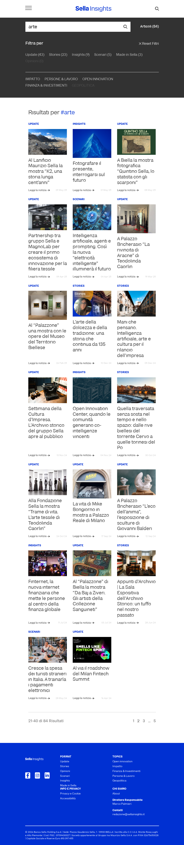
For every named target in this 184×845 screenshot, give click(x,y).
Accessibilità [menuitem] (68, 798)
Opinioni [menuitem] (65, 771)
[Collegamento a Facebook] (27, 775)
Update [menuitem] (64, 761)
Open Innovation (97, 79)
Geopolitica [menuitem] (119, 780)
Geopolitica (83, 86)
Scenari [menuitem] (65, 776)
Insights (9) (81, 55)
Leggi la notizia (37, 190)
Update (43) (34, 55)
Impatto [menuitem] (117, 766)
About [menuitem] (116, 793)
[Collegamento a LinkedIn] (47, 775)
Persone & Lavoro (61, 79)
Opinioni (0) (34, 61)
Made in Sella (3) (129, 55)
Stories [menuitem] (64, 766)
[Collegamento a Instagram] (37, 775)
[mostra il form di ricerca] (157, 9)
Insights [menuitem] (65, 780)
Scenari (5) (102, 55)
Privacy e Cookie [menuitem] (70, 793)
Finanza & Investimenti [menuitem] (126, 771)
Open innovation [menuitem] (122, 761)
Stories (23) (58, 55)
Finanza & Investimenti (46, 86)
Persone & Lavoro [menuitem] (123, 776)
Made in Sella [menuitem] (68, 785)
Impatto (32, 79)
